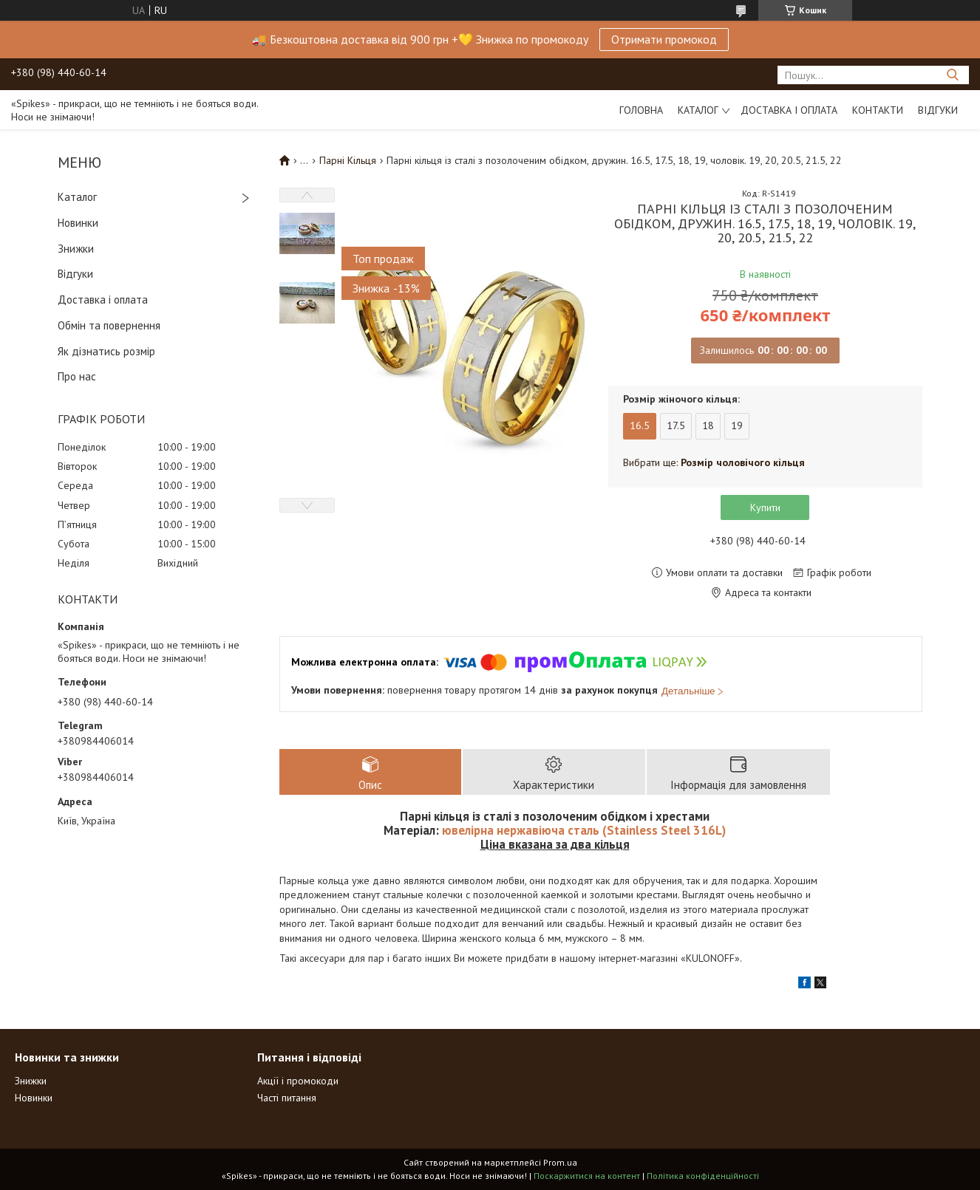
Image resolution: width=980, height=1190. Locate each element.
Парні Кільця (347, 160)
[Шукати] (952, 75)
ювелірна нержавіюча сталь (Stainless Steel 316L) (584, 830)
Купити (765, 507)
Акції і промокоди (297, 1080)
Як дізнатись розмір (106, 351)
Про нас (77, 376)
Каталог (698, 110)
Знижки (76, 249)
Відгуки (938, 110)
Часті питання (286, 1097)
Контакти (877, 110)
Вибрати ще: (714, 462)
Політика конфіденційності (703, 1175)
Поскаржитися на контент (587, 1175)
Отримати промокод (664, 39)
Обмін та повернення (109, 325)
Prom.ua (560, 1162)
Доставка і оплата (789, 110)
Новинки (78, 223)
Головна (641, 110)
